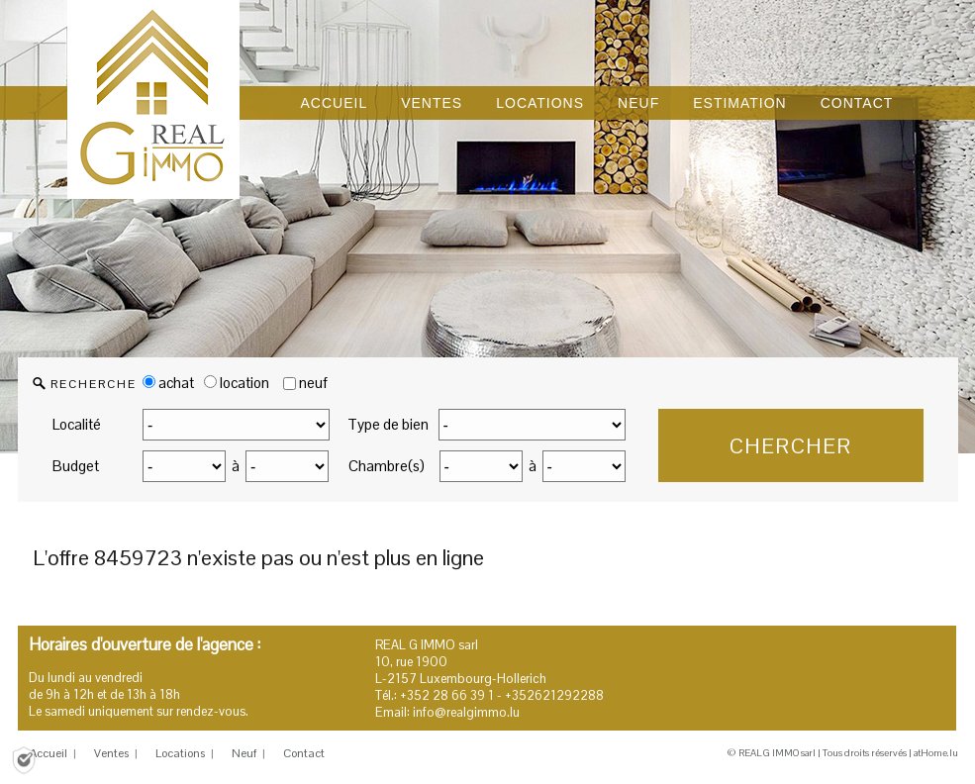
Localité (76, 424)
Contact (304, 753)
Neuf (244, 753)
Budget (75, 465)
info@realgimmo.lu (466, 712)
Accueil (48, 753)
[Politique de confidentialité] (24, 758)
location (236, 382)
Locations (180, 753)
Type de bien (388, 424)
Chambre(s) (386, 465)
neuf (313, 382)
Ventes (111, 753)
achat (168, 382)
